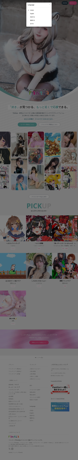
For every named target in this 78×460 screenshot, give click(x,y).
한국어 (32, 23)
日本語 (32, 10)
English (32, 13)
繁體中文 (32, 20)
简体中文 (32, 17)
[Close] (49, 4)
